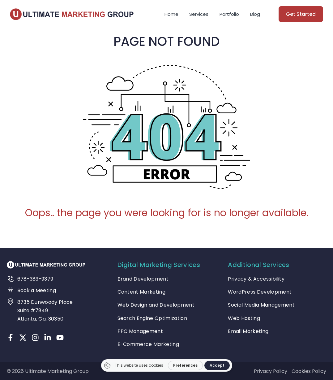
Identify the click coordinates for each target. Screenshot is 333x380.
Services (198, 14)
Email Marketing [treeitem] (248, 331)
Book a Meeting (36, 290)
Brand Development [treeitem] (143, 278)
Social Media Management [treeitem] (261, 304)
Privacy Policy (270, 371)
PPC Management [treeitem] (140, 331)
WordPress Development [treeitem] (260, 291)
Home (171, 14)
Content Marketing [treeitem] (141, 291)
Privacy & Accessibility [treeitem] (256, 278)
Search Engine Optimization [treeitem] (152, 318)
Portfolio (229, 14)
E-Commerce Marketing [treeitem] (148, 344)
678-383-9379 (35, 278)
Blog (255, 14)
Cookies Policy (309, 371)
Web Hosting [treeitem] (244, 318)
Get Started (301, 14)
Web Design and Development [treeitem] (155, 304)
